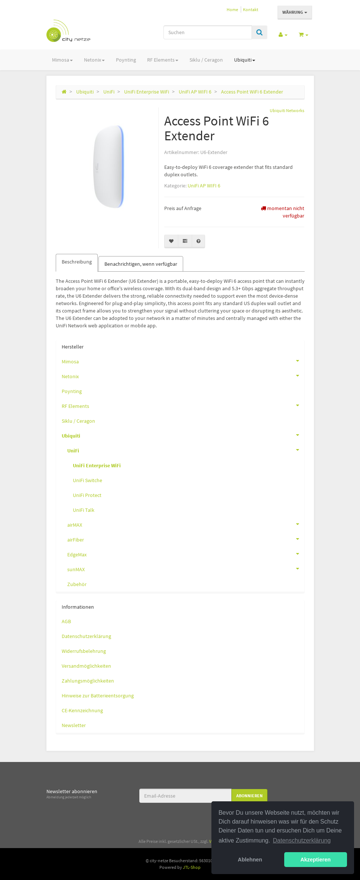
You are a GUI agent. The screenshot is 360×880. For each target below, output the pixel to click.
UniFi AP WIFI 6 (204, 185)
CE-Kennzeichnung (82, 710)
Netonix (94, 59)
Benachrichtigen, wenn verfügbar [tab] (140, 264)
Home (232, 9)
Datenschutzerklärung (86, 636)
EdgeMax (185, 553)
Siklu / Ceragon (206, 59)
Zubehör (77, 584)
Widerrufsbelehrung (84, 651)
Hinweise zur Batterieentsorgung (98, 695)
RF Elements (162, 59)
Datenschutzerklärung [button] (302, 840)
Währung (294, 12)
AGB (66, 621)
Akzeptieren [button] (315, 860)
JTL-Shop (192, 867)
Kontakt (250, 9)
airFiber (185, 539)
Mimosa (62, 59)
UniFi (185, 450)
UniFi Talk (83, 510)
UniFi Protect (87, 495)
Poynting (126, 59)
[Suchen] (207, 32)
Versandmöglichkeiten (86, 666)
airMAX (185, 524)
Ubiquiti (244, 59)
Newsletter (74, 725)
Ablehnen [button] (250, 860)
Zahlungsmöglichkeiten (88, 680)
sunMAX (185, 568)
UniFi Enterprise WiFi (97, 465)
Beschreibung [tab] (77, 261)
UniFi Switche (87, 480)
